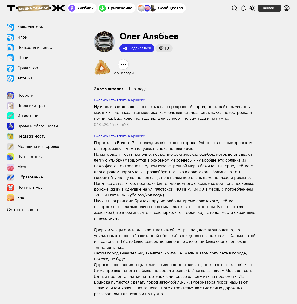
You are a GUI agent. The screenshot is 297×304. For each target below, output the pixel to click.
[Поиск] (234, 8)
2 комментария (108, 89)
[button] (164, 48)
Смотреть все (23, 210)
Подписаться (137, 48)
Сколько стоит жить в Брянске (119, 100)
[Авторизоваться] (286, 8)
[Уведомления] (243, 8)
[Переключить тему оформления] (252, 8)
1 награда (138, 89)
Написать (269, 8)
